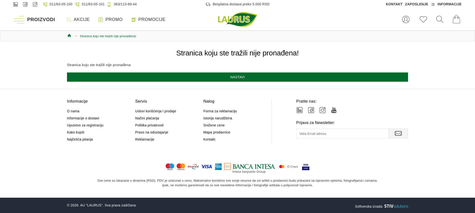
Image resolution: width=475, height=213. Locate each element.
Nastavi (237, 77)
